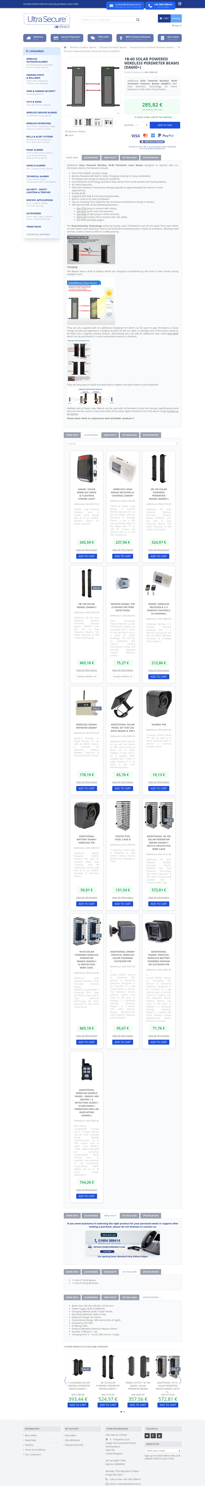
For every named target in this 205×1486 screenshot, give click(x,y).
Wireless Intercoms (42, 126)
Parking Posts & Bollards (42, 79)
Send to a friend (77, 131)
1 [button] (121, 1411)
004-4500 (81, 214)
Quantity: (129, 124)
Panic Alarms (42, 153)
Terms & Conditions (35, 1449)
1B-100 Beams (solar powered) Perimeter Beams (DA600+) (78, 1385)
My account (72, 1428)
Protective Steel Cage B (123, 838)
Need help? (110, 157)
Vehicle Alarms (42, 167)
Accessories (91, 157)
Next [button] (180, 1380)
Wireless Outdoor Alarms (42, 63)
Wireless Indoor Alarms (42, 114)
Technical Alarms (42, 179)
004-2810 (81, 211)
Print (71, 135)
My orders (71, 1435)
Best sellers (31, 1435)
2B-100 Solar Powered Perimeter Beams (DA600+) (158, 494)
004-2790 (81, 208)
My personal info (74, 1445)
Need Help (30, 1440)
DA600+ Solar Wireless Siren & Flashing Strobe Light (86, 494)
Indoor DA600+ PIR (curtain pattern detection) (123, 607)
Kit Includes (129, 157)
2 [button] (124, 1411)
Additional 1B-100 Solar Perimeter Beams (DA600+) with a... (168, 1387)
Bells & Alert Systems (42, 139)
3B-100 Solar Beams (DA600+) (86, 605)
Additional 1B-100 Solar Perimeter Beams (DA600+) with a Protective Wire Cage (159, 843)
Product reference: (134, 72)
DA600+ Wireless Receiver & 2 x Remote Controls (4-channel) (158, 608)
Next (115, 122)
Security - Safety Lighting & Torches (42, 191)
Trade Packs (42, 226)
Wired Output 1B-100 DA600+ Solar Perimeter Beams (138, 1385)
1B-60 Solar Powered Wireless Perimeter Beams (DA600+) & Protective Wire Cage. (87, 959)
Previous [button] (65, 1380)
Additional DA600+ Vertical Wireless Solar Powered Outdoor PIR (122, 956)
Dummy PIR (159, 724)
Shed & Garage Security (42, 93)
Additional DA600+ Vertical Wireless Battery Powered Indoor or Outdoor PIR (159, 958)
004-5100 (81, 217)
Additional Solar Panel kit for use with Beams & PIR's (123, 727)
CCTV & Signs (42, 103)
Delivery (29, 1445)
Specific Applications (42, 203)
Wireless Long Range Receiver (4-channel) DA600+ (123, 492)
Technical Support (42, 234)
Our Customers (33, 1454)
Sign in (177, 25)
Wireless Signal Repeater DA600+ (86, 726)
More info (72, 157)
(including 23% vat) (152, 109)
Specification (151, 157)
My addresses (73, 1440)
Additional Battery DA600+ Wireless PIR (87, 839)
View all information (86, 549)
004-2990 (173, 333)
